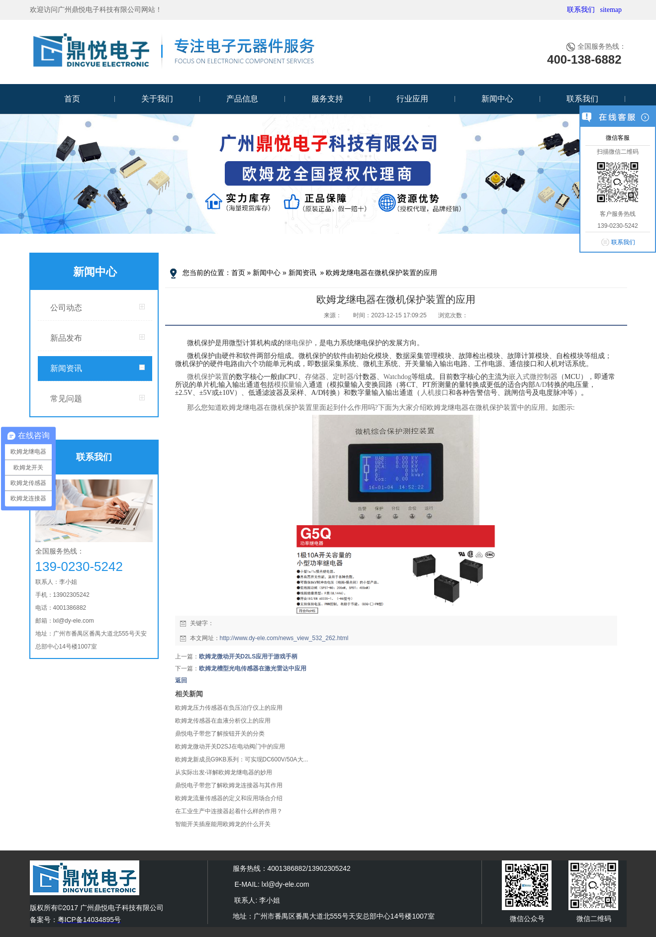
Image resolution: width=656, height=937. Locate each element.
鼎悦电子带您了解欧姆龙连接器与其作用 (228, 785)
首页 (72, 98)
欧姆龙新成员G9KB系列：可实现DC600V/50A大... (241, 759)
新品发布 (66, 338)
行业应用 (412, 98)
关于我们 (157, 98)
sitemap (611, 9)
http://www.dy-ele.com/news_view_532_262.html (284, 638)
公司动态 (66, 307)
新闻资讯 (66, 368)
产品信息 (242, 98)
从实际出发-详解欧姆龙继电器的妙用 (224, 772)
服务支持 (327, 98)
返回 (181, 680)
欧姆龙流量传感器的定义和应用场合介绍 (228, 798)
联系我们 (581, 9)
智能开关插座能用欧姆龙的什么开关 (223, 824)
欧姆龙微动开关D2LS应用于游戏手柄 (248, 656)
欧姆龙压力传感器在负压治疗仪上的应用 (228, 707)
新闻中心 (497, 98)
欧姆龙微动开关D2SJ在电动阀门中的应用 (230, 746)
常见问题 (66, 398)
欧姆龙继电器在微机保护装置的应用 (381, 273)
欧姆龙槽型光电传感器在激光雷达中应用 (252, 668)
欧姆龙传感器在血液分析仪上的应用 (223, 720)
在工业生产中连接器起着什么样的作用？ (228, 811)
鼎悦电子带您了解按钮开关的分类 (220, 733)
